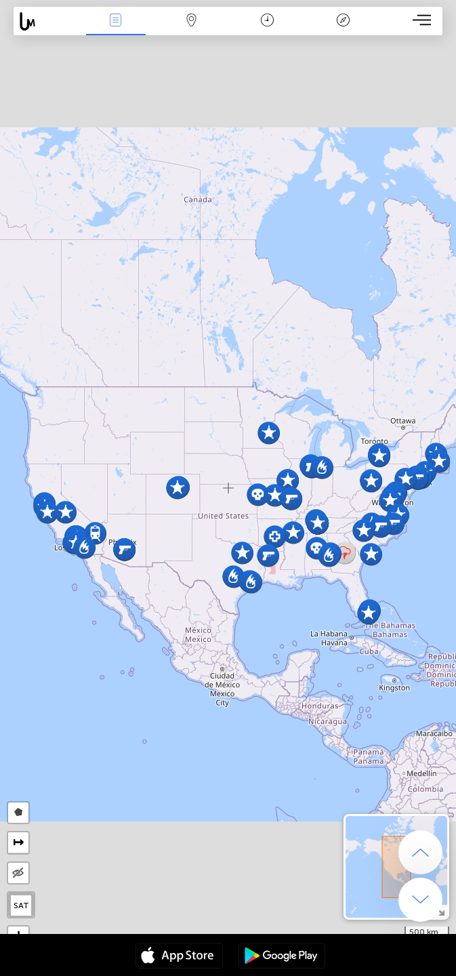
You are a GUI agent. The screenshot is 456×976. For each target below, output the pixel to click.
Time (267, 21)
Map (192, 21)
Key (343, 21)
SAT (21, 905)
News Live (116, 21)
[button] (233, 576)
